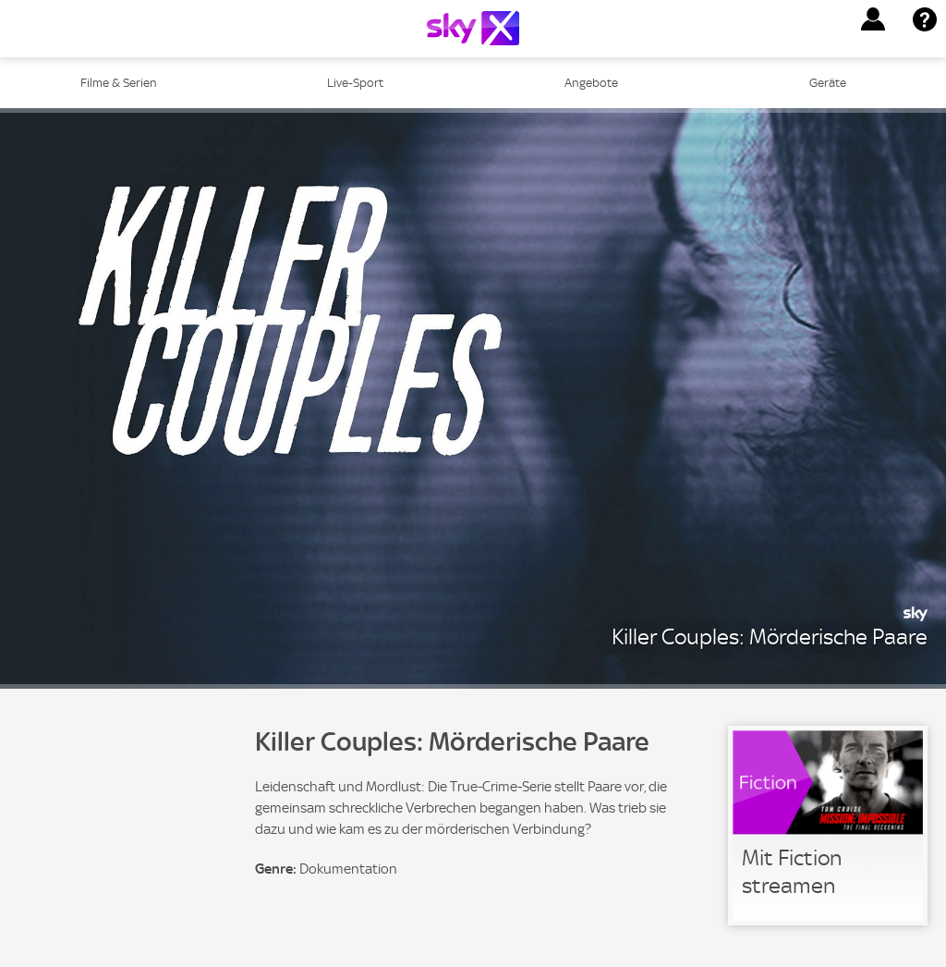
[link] (828, 825)
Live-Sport (355, 83)
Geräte (827, 83)
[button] (873, 19)
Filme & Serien (118, 83)
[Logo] (473, 28)
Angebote (591, 83)
